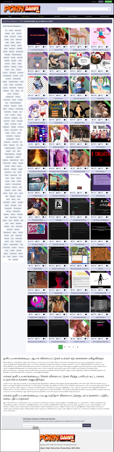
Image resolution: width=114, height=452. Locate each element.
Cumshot (8, 78)
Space (12, 223)
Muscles (7, 166)
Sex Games (25, 16)
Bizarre (19, 45)
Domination (18, 84)
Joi (17, 145)
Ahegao (7, 33)
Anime (20, 36)
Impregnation (10, 139)
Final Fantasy (19, 108)
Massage (19, 154)
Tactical (20, 232)
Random (57, 16)
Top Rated (88, 16)
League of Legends (10, 148)
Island (5, 145)
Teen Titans (19, 235)
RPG (18, 199)
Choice (20, 66)
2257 (73, 448)
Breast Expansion (16, 54)
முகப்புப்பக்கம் (7, 1)
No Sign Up (8, 172)
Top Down (18, 241)
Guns (19, 124)
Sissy (20, 217)
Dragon (5, 87)
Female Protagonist (15, 102)
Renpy (19, 196)
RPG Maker (7, 202)
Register (108, 1)
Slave (10, 220)
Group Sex (13, 124)
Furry (6, 115)
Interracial (15, 142)
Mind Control (6, 163)
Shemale (6, 214)
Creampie (20, 72)
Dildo (21, 81)
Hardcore (20, 127)
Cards (20, 60)
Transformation (14, 244)
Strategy (6, 226)
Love (14, 151)
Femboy (6, 105)
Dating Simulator (13, 81)
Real (7, 196)
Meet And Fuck (14, 160)
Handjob (13, 127)
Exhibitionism (9, 96)
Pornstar (14, 187)
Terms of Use (55, 448)
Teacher (7, 235)
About (43, 448)
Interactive (7, 142)
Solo (22, 220)
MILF (21, 160)
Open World (14, 175)
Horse (19, 133)
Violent (6, 253)
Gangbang (14, 118)
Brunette (19, 57)
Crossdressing (7, 75)
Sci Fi (19, 205)
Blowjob (11, 51)
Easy (12, 90)
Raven (21, 193)
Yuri (10, 259)
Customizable (16, 78)
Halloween (6, 127)
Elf (22, 90)
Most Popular (72, 16)
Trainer (5, 244)
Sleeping (16, 220)
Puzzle (5, 193)
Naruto (19, 166)
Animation (13, 36)
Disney (11, 84)
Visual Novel (13, 253)
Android (19, 33)
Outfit (12, 178)
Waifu (8, 256)
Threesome (19, 238)
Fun (21, 112)
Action (11, 30)
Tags (9, 16)
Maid (18, 151)
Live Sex (41, 16)
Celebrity (6, 66)
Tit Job (6, 241)
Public (14, 190)
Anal (13, 33)
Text (12, 238)
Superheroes (7, 232)
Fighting (11, 108)
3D (6, 30)
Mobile (14, 163)
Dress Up (20, 87)
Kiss (21, 145)
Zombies (15, 259)
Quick (10, 193)
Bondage (7, 54)
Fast (6, 102)
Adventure (18, 30)
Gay (21, 118)
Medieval (5, 160)
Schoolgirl (13, 205)
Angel (6, 36)
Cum (21, 75)
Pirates (19, 181)
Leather (19, 148)
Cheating (13, 66)
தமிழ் (93, 1)
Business (14, 60)
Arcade (6, 39)
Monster (20, 163)
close (36, 428)
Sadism (14, 202)
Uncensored (6, 247)
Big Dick (7, 45)
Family (14, 99)
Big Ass (18, 42)
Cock (12, 69)
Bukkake (7, 60)
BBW (7, 42)
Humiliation (9, 136)
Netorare (6, 169)
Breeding (6, 57)
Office (6, 175)
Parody (7, 181)
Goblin (6, 124)
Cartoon (7, 63)
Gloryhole (19, 121)
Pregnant (7, 190)
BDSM (12, 42)
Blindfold (19, 48)
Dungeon (6, 90)
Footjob (15, 112)
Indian (18, 139)
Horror (13, 133)
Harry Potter (14, 130)
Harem (6, 130)
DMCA (78, 448)
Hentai (7, 133)
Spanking (18, 223)
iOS (21, 142)
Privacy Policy (65, 448)
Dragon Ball (13, 87)
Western (15, 256)
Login (101, 1)
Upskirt (12, 250)
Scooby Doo (8, 208)
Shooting (19, 214)
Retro (7, 199)
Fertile (20, 105)
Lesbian (8, 151)
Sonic (6, 223)
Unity (6, 250)
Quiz (16, 193)
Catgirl (19, 63)
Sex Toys (8, 211)
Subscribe (86, 425)
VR (4, 256)
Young (21, 256)
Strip (12, 226)
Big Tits (13, 45)
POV (20, 187)
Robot (13, 199)
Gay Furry (6, 121)
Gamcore (7, 118)
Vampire (19, 250)
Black (5, 48)
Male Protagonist (9, 154)
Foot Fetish (8, 112)
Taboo (14, 232)
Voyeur (20, 253)
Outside (18, 178)
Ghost (13, 121)
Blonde (5, 51)
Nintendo (13, 169)
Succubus (9, 229)
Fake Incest (7, 99)
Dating (5, 81)
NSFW (19, 172)
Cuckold (15, 75)
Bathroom (19, 39)
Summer (17, 229)
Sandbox (20, 202)
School (7, 205)
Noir (14, 172)
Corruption (12, 72)
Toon (12, 241)
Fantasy (20, 99)
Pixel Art (8, 184)
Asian (12, 39)
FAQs (48, 448)
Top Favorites (104, 16)
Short (6, 217)
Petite (13, 181)
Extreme (18, 96)
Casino (13, 63)
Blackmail (12, 48)
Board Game (19, 51)
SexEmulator (16, 211)
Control (5, 72)
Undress (14, 247)
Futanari (13, 115)
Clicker (7, 69)
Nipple (20, 169)
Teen (12, 235)
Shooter (13, 214)
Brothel (13, 57)
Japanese (11, 145)
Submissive (19, 226)
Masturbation (10, 157)
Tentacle (7, 238)
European (15, 93)
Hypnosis (17, 136)
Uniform (21, 247)
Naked (13, 166)
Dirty (5, 84)
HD (21, 130)
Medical (18, 157)
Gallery (19, 115)
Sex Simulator (17, 208)
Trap (21, 244)
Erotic (9, 93)
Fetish (5, 108)
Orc (20, 175)
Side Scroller (13, 217)
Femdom (13, 105)
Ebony (17, 90)
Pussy (19, 190)
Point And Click (16, 184)
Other (7, 178)
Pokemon (7, 187)
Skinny (5, 220)
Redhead (12, 196)
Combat (18, 69)
